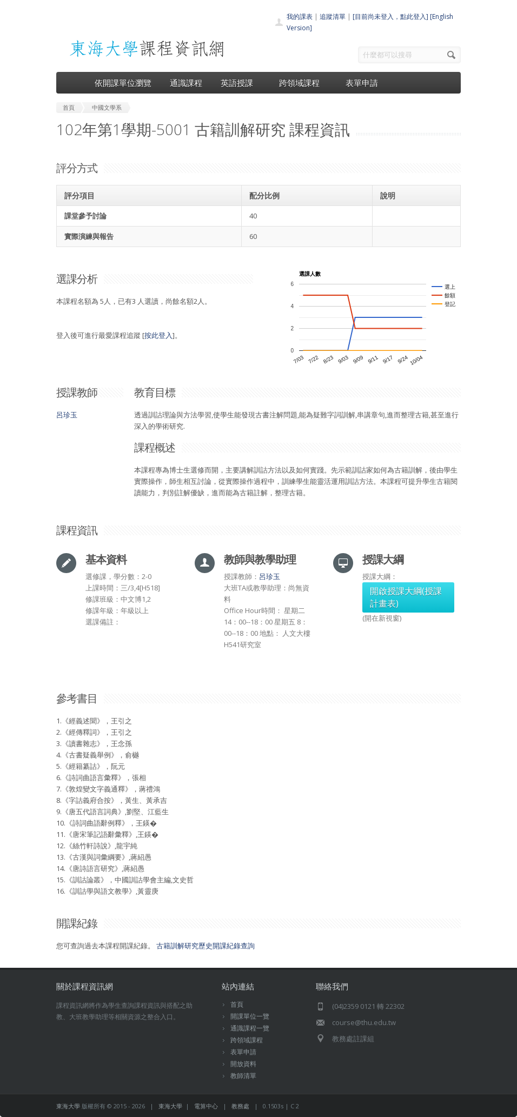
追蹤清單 (333, 16)
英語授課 (241, 82)
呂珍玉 (66, 415)
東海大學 (68, 1106)
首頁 (236, 1004)
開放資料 (243, 1063)
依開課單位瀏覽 (123, 82)
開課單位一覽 (249, 1016)
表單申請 (362, 82)
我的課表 (300, 16)
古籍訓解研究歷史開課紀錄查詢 (205, 945)
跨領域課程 (303, 82)
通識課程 (186, 82)
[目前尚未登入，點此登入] (390, 16)
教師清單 (243, 1075)
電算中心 (206, 1106)
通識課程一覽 (249, 1028)
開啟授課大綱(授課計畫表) (406, 597)
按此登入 (158, 335)
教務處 (240, 1106)
